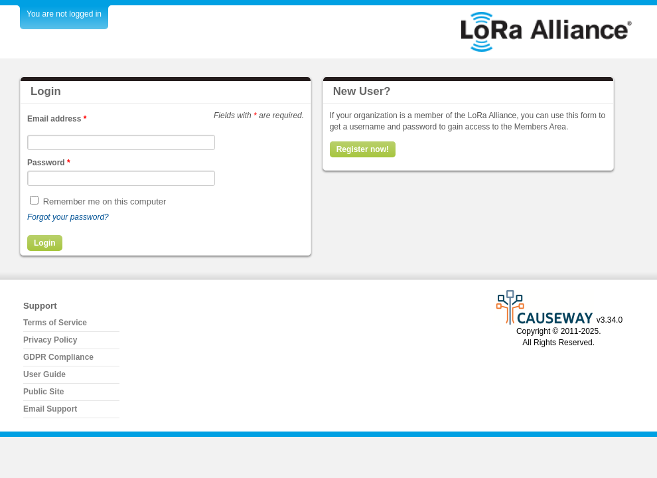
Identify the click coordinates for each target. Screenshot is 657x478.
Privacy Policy (50, 340)
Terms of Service (55, 322)
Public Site (43, 391)
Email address (56, 118)
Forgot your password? (68, 217)
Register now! (362, 149)
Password (48, 162)
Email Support (50, 409)
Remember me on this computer (105, 201)
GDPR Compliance (58, 357)
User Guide (44, 374)
